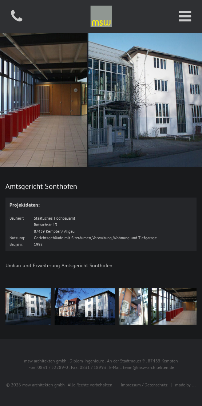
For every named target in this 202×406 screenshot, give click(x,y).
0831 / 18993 (93, 367)
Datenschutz (155, 384)
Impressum (131, 384)
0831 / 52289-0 (52, 367)
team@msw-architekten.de (148, 367)
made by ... (185, 384)
